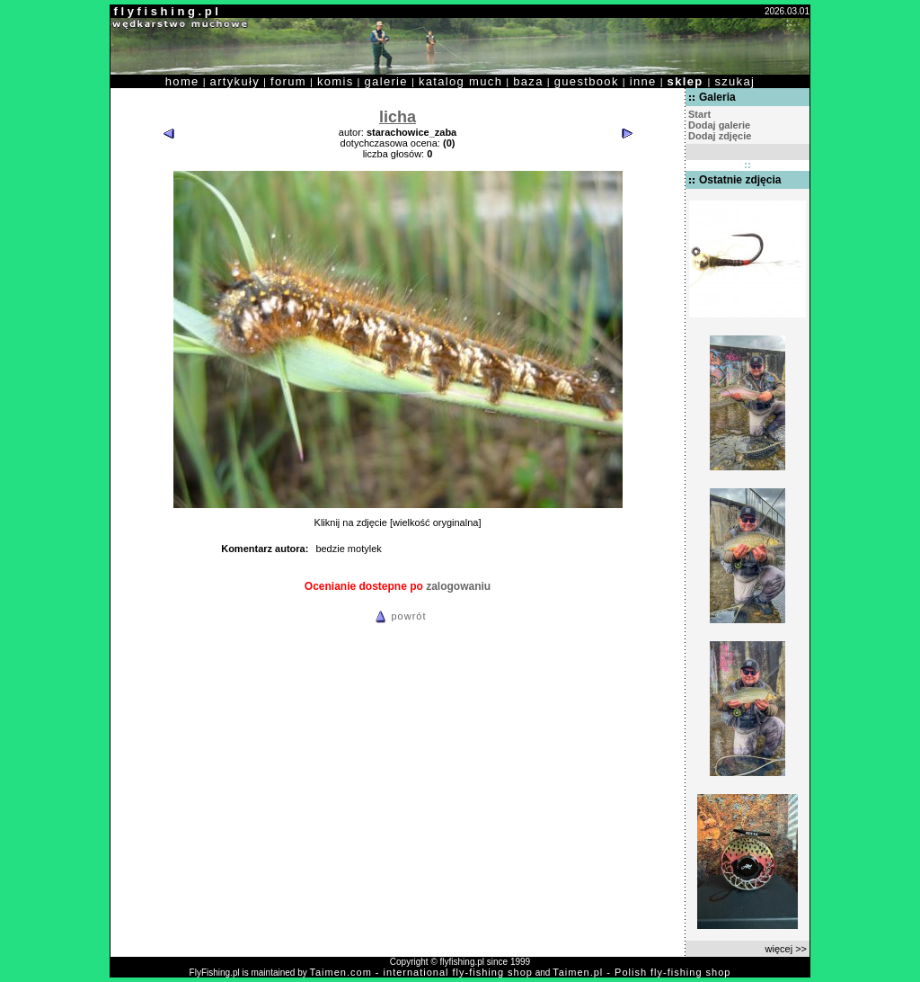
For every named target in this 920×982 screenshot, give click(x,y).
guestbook (586, 81)
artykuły (235, 81)
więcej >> (786, 948)
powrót (398, 616)
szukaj (734, 81)
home (182, 81)
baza (528, 81)
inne (643, 81)
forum (288, 81)
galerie (386, 81)
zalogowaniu (458, 586)
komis (335, 81)
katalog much (460, 81)
